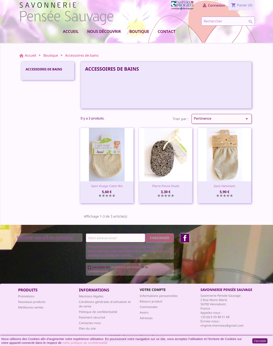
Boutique (139, 31)
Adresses (146, 318)
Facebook (185, 238)
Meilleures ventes (31, 307)
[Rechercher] (228, 21)
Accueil (70, 31)
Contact (166, 31)
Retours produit (151, 301)
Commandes (149, 307)
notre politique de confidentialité (84, 343)
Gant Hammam (224, 186)
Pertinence (221, 118)
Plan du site (87, 328)
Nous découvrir (104, 31)
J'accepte (260, 341)
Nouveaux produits (31, 302)
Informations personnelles (159, 296)
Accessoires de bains (44, 69)
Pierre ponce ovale (165, 186)
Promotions (26, 296)
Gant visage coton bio (107, 186)
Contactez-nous (90, 323)
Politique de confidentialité (98, 312)
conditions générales (126, 267)
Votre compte (153, 289)
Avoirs (144, 312)
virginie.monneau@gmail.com (222, 325)
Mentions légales (91, 296)
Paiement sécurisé (92, 317)
